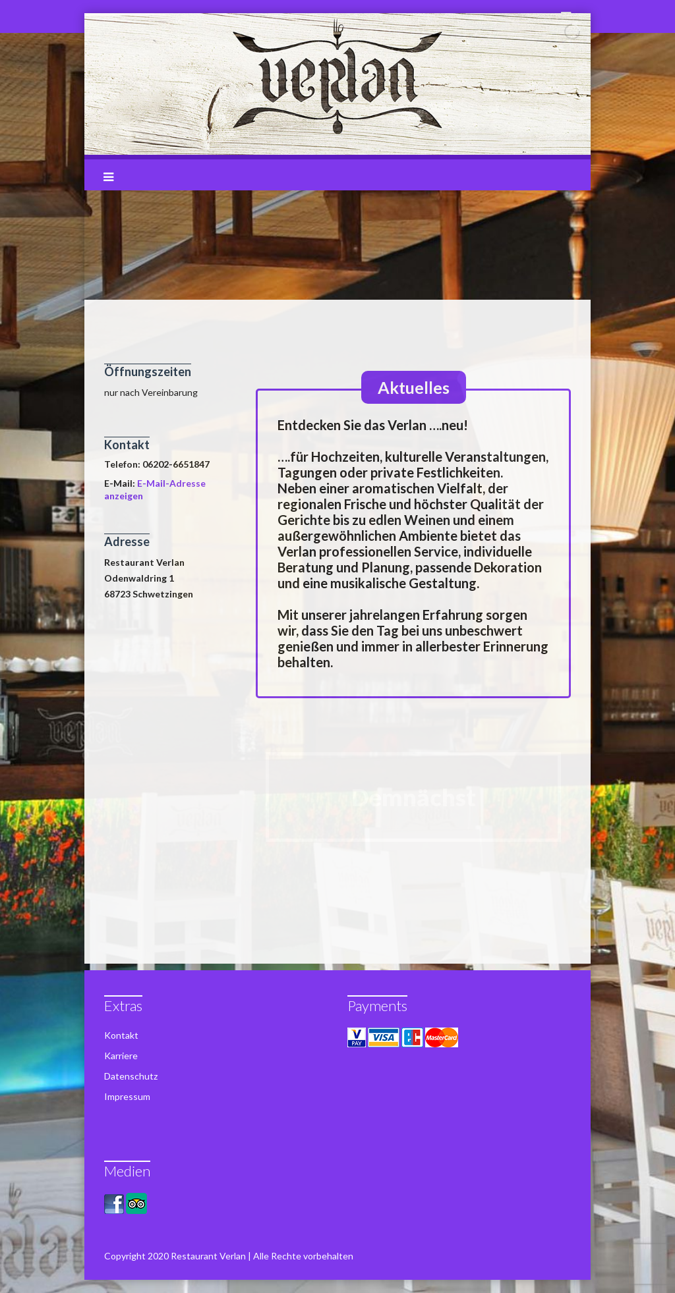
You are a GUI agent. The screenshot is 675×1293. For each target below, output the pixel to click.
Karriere (121, 1055)
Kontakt (121, 1035)
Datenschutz (131, 1076)
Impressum (127, 1096)
